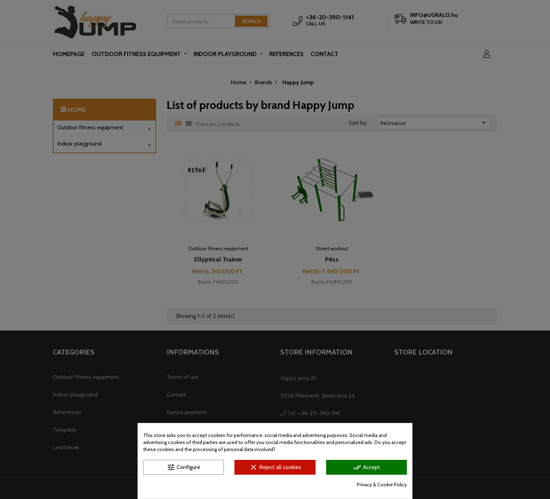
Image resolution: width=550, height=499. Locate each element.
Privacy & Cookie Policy (382, 484)
